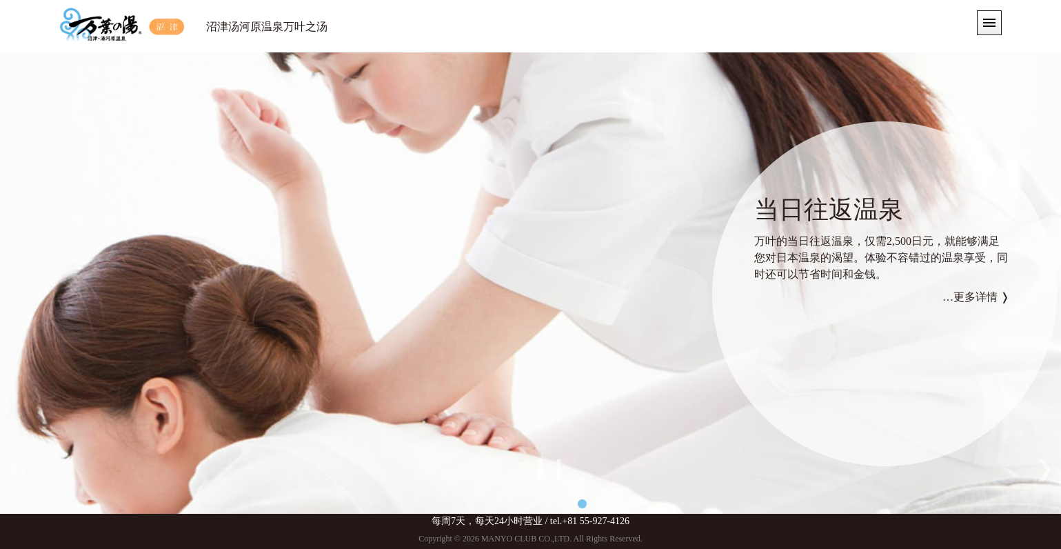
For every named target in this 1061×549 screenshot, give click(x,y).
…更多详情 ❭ (975, 297)
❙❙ (549, 468)
